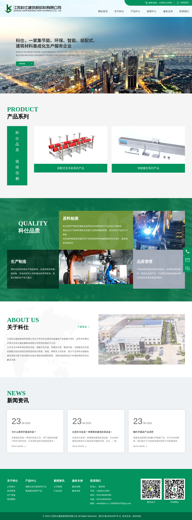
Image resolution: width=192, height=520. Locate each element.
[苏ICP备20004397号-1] (110, 516)
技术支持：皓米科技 (131, 516)
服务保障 (76, 486)
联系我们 (184, 11)
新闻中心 (151, 11)
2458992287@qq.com (120, 503)
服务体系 (76, 491)
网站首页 (103, 11)
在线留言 (185, 2)
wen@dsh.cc (102, 503)
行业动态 (58, 491)
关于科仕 (119, 11)
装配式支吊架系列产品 (35, 486)
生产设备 (11, 495)
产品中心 (135, 11)
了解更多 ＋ (83, 327)
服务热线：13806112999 (160, 2)
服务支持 (168, 11)
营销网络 (11, 499)
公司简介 (11, 486)
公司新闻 (58, 486)
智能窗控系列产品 (33, 491)
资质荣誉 (11, 491)
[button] (93, 90)
